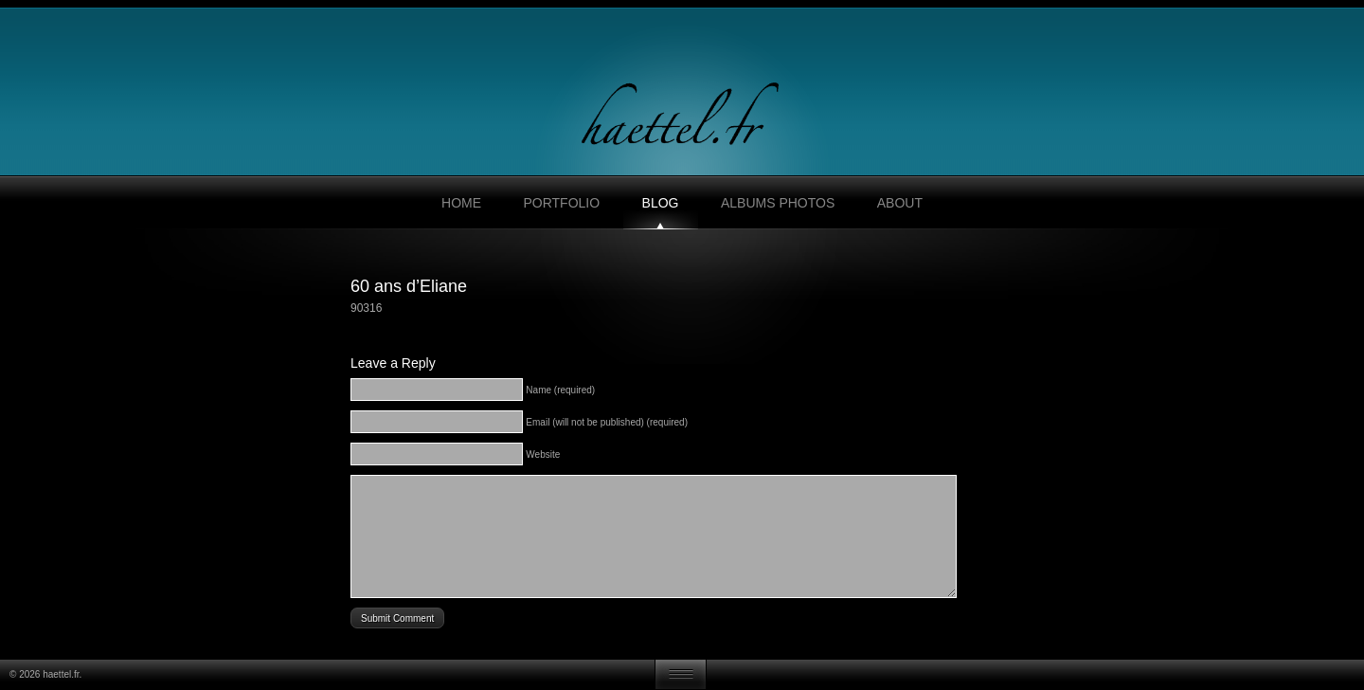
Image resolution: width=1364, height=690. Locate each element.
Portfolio (561, 202)
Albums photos (778, 202)
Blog (660, 202)
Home (461, 202)
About (900, 202)
